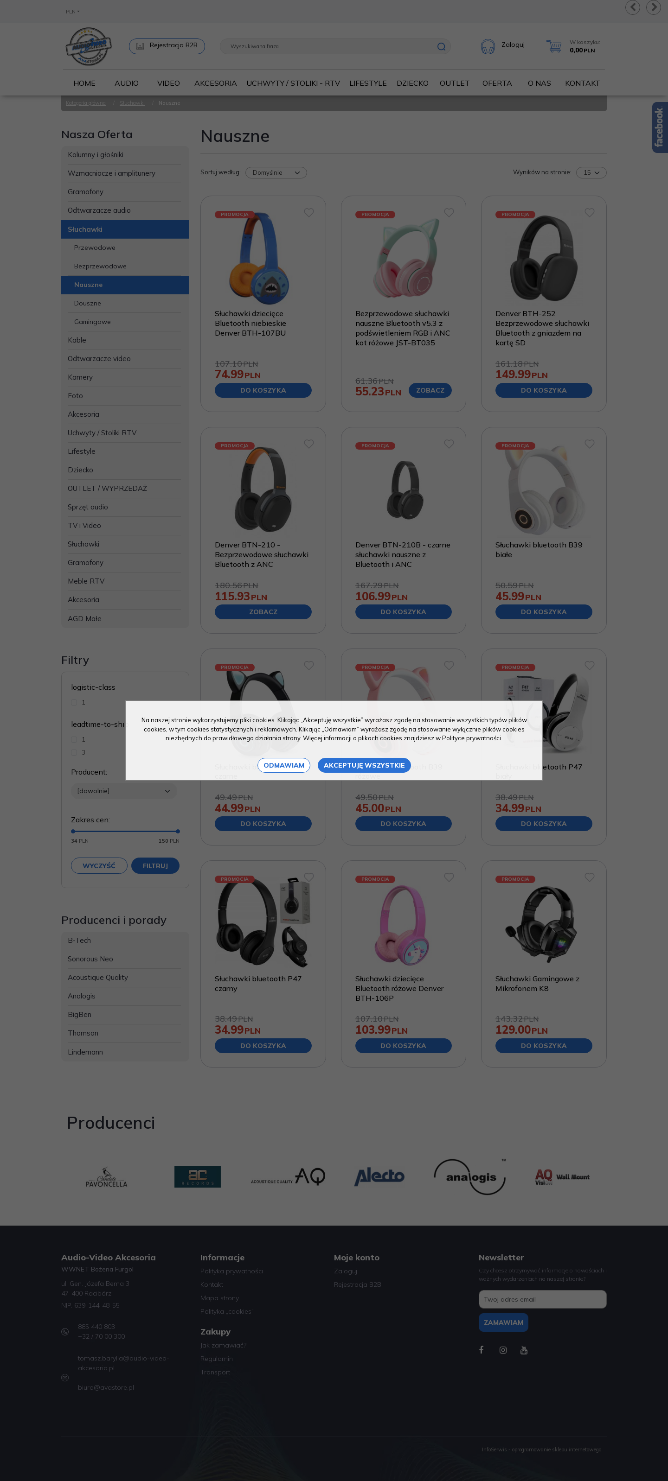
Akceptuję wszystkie (364, 765)
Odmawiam (283, 765)
